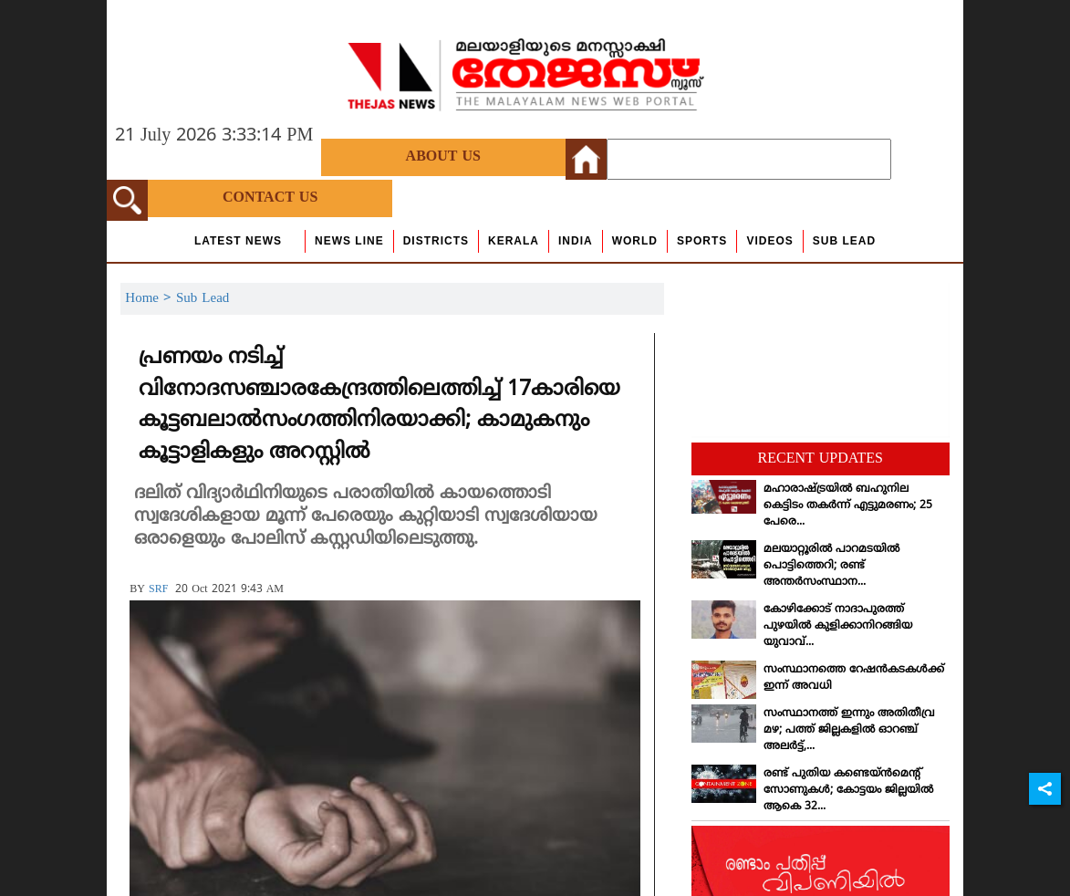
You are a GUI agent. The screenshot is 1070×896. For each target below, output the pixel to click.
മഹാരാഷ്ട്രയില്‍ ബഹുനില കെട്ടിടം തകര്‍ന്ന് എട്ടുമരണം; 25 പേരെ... (848, 506)
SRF (158, 590)
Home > (150, 298)
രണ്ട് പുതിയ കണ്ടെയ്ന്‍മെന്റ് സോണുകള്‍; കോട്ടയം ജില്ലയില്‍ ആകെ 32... (848, 790)
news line (349, 240)
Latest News (238, 240)
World (635, 240)
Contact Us (270, 198)
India (575, 240)
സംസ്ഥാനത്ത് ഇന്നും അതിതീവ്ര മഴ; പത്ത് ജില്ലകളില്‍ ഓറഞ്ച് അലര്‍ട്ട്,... (849, 730)
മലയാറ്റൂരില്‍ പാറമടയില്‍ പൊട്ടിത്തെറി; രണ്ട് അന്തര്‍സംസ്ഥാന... (831, 566)
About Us (443, 157)
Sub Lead (844, 240)
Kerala (513, 240)
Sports (702, 240)
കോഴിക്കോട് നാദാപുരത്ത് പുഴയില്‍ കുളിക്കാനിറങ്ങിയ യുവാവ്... (838, 626)
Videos (769, 240)
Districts (436, 240)
